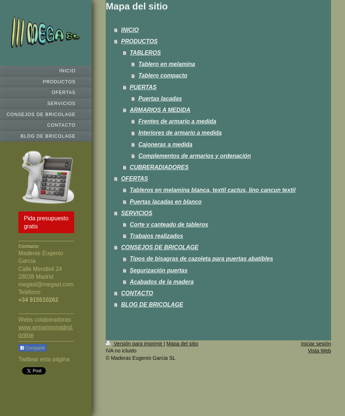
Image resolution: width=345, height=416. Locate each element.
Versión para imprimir (135, 344)
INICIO (130, 30)
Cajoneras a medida (165, 144)
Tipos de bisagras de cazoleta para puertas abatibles (201, 259)
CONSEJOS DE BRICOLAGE (160, 247)
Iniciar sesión (316, 344)
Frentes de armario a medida (177, 121)
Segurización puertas (159, 270)
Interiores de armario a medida (180, 133)
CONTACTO (137, 293)
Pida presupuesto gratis (46, 222)
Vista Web (319, 351)
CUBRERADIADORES (159, 167)
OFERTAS (134, 179)
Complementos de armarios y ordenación (194, 156)
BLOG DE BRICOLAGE (152, 304)
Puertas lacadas (160, 98)
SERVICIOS (136, 213)
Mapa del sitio (182, 344)
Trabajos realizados (156, 236)
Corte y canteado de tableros (169, 224)
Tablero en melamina (166, 64)
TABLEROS (145, 53)
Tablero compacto (163, 75)
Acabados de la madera (162, 282)
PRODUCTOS (139, 41)
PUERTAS (143, 87)
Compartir (32, 348)
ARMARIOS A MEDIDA (160, 110)
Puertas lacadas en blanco (166, 202)
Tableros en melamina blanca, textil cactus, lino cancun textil (213, 190)
